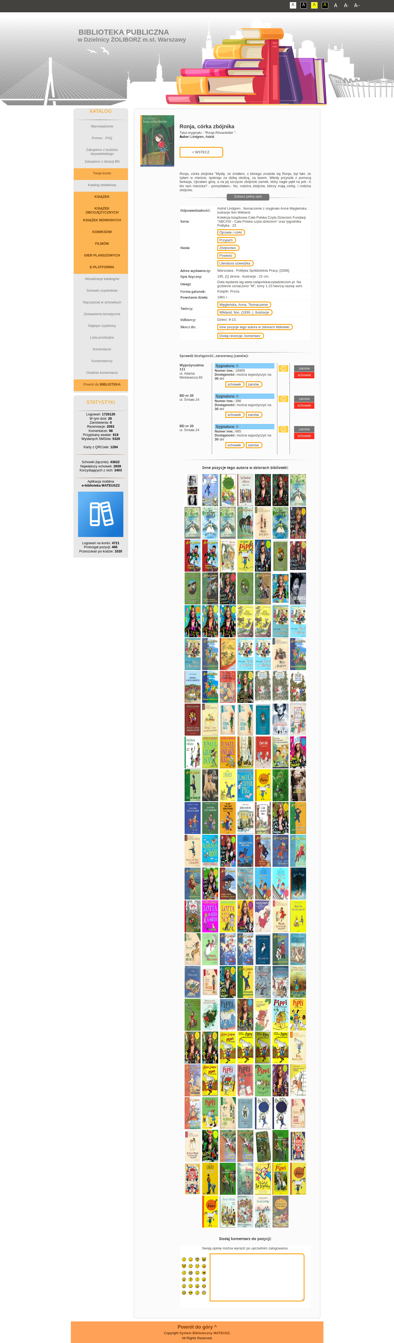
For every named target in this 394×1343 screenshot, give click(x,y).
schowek (234, 384)
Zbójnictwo (228, 248)
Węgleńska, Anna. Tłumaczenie (244, 305)
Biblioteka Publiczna (124, 32)
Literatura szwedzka (235, 263)
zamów (253, 384)
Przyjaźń (226, 240)
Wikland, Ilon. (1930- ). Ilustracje (244, 312)
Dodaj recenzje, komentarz (240, 336)
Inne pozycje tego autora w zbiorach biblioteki (254, 327)
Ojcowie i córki (231, 232)
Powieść (226, 256)
